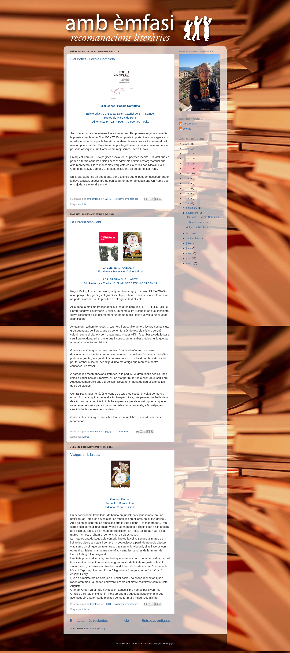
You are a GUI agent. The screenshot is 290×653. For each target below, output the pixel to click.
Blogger (169, 643)
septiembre (193, 238)
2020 (186, 173)
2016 (186, 193)
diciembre (192, 207)
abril (189, 258)
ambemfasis (190, 123)
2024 (186, 153)
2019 (186, 178)
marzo (190, 263)
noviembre (192, 212)
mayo (189, 253)
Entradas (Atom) (95, 628)
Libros (85, 204)
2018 (186, 183)
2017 (186, 188)
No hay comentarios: (126, 198)
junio (189, 248)
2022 (186, 163)
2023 (186, 158)
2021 (186, 168)
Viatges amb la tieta (85, 455)
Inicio (125, 621)
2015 (186, 198)
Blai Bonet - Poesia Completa (92, 59)
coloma (187, 128)
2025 (186, 148)
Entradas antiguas (156, 621)
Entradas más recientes (89, 621)
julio (189, 243)
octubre (191, 233)
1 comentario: (122, 431)
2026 (186, 143)
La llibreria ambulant (85, 222)
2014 (186, 203)
